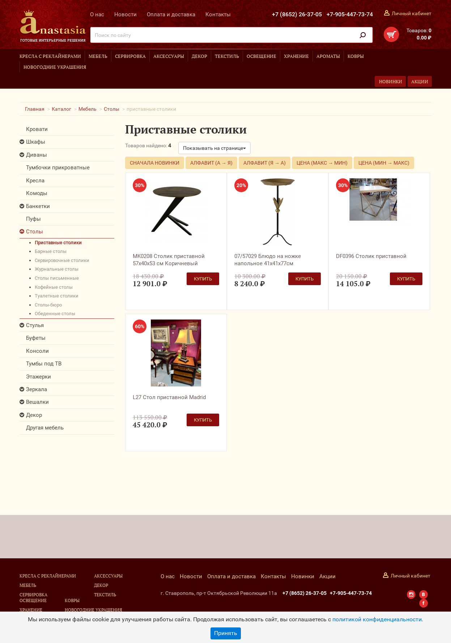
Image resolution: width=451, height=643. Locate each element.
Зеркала (36, 389)
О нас (97, 14)
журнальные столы (56, 269)
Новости (125, 14)
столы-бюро (48, 305)
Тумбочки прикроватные (58, 167)
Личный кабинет (411, 13)
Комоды (36, 193)
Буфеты (36, 338)
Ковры (356, 56)
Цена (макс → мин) (322, 163)
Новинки (390, 81)
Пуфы (33, 219)
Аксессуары (168, 56)
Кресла (35, 180)
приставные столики (58, 242)
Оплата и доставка (171, 14)
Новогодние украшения (55, 67)
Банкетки (38, 206)
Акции (419, 81)
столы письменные (57, 278)
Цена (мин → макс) (383, 163)
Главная (34, 109)
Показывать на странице (214, 148)
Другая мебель (45, 427)
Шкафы (35, 142)
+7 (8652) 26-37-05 (297, 14)
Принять (225, 633)
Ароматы (328, 56)
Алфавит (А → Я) (211, 163)
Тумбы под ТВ (43, 363)
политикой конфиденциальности (377, 619)
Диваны (36, 155)
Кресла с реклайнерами (50, 56)
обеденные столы (55, 313)
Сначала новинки (154, 163)
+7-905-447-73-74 (350, 14)
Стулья (35, 325)
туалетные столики (56, 296)
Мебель (98, 56)
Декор (199, 56)
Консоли (37, 351)
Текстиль (227, 56)
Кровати (37, 129)
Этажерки (38, 376)
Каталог (61, 109)
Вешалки (37, 402)
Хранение (296, 56)
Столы (111, 109)
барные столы (51, 251)
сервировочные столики (62, 260)
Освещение (261, 56)
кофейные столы (54, 287)
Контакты (218, 14)
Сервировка (130, 56)
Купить (203, 279)
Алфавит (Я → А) (264, 163)
